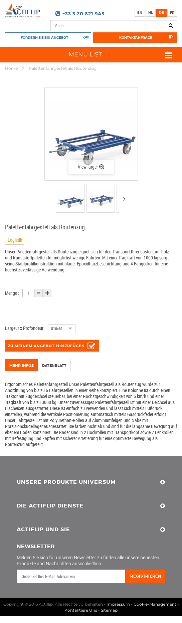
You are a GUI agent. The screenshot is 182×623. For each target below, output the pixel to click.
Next (124, 199)
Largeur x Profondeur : (25, 328)
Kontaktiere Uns (80, 610)
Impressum (118, 604)
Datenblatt (54, 365)
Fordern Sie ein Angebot (44, 37)
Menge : (12, 293)
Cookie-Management (155, 604)
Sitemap (109, 610)
